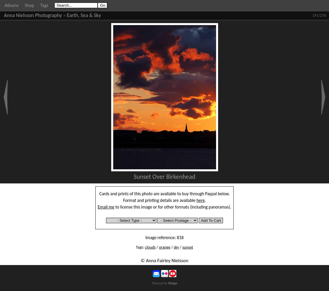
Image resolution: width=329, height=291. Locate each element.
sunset (187, 247)
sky (176, 247)
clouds (150, 247)
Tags (44, 5)
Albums (12, 5)
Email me (106, 207)
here (200, 200)
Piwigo (172, 283)
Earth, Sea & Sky (84, 15)
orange (164, 247)
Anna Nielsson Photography (33, 15)
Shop (29, 5)
